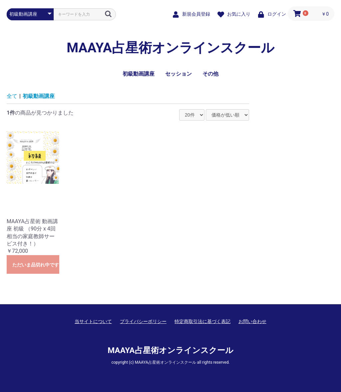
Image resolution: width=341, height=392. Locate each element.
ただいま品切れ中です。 (35, 264)
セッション (178, 74)
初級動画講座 (139, 74)
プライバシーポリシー (143, 321)
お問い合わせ (252, 321)
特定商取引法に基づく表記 (202, 321)
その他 (210, 74)
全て (12, 96)
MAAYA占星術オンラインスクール (170, 48)
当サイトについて (93, 321)
